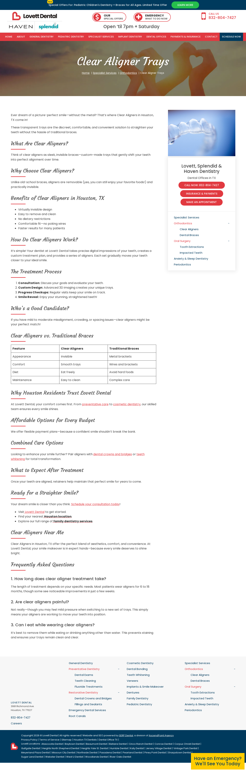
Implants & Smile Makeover (145, 687)
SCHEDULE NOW (231, 36)
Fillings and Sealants (88, 704)
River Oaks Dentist (120, 757)
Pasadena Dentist (110, 752)
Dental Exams (84, 675)
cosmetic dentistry (127, 404)
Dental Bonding (137, 669)
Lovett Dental (34, 512)
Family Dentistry (137, 698)
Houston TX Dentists (85, 739)
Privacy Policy (29, 739)
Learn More (185, 5)
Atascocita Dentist (52, 744)
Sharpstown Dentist (179, 752)
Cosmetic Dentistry (140, 663)
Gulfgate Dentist (30, 748)
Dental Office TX (108, 739)
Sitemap (66, 739)
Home (8, 36)
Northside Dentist (87, 752)
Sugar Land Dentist (32, 757)
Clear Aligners (189, 229)
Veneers (132, 681)
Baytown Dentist (74, 744)
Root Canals (77, 716)
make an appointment (201, 202)
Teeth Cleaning (85, 681)
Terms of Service (49, 739)
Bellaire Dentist (118, 744)
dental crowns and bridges (112, 454)
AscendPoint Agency (161, 735)
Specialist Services (101, 36)
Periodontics (182, 264)
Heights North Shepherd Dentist (60, 748)
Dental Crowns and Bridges (93, 698)
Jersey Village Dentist (158, 748)
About (21, 36)
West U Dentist (74, 757)
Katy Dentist (137, 748)
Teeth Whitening (138, 675)
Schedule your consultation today (95, 504)
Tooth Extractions (192, 247)
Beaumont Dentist (96, 744)
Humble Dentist (119, 748)
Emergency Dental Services (87, 710)
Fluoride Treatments (88, 687)
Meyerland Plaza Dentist (35, 752)
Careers (16, 723)
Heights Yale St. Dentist (94, 748)
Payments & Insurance (186, 36)
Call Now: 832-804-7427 (201, 185)
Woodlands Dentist (96, 757)
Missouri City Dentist (63, 752)
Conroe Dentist (163, 744)
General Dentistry (41, 36)
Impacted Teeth (191, 253)
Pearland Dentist (132, 752)
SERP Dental (126, 735)
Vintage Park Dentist (185, 748)
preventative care (95, 404)
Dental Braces (189, 235)
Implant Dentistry (130, 36)
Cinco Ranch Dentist (141, 744)
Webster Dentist (54, 757)
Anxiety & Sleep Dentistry (191, 258)
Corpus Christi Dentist (187, 744)
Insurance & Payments (201, 193)
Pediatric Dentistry (71, 36)
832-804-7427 (20, 717)
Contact (211, 36)
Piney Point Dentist (155, 752)
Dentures (133, 692)
